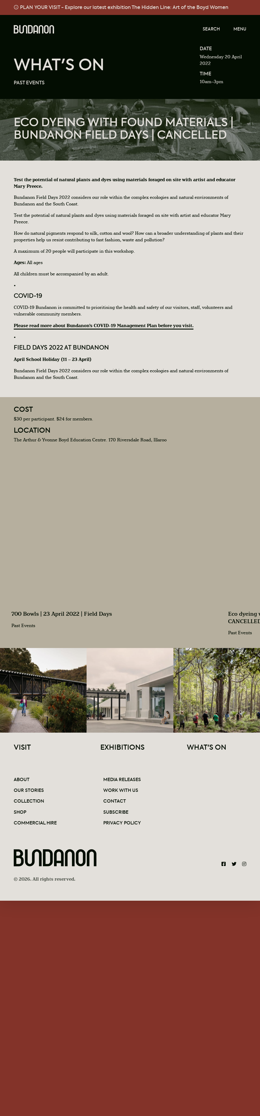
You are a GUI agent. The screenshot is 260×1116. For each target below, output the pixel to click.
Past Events (29, 83)
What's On (59, 66)
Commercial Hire (35, 823)
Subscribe (115, 812)
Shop (20, 812)
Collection (29, 801)
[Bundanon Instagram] (244, 864)
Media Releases (122, 779)
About (22, 779)
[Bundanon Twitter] (234, 864)
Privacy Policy (122, 823)
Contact (114, 801)
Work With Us (120, 790)
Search (211, 29)
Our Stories (29, 790)
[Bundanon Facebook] (223, 864)
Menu (239, 29)
